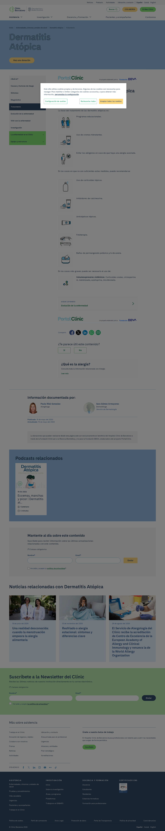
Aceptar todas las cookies (111, 101)
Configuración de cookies (55, 101)
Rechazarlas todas (88, 101)
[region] (83, 96)
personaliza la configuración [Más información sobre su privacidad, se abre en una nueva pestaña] (67, 94)
